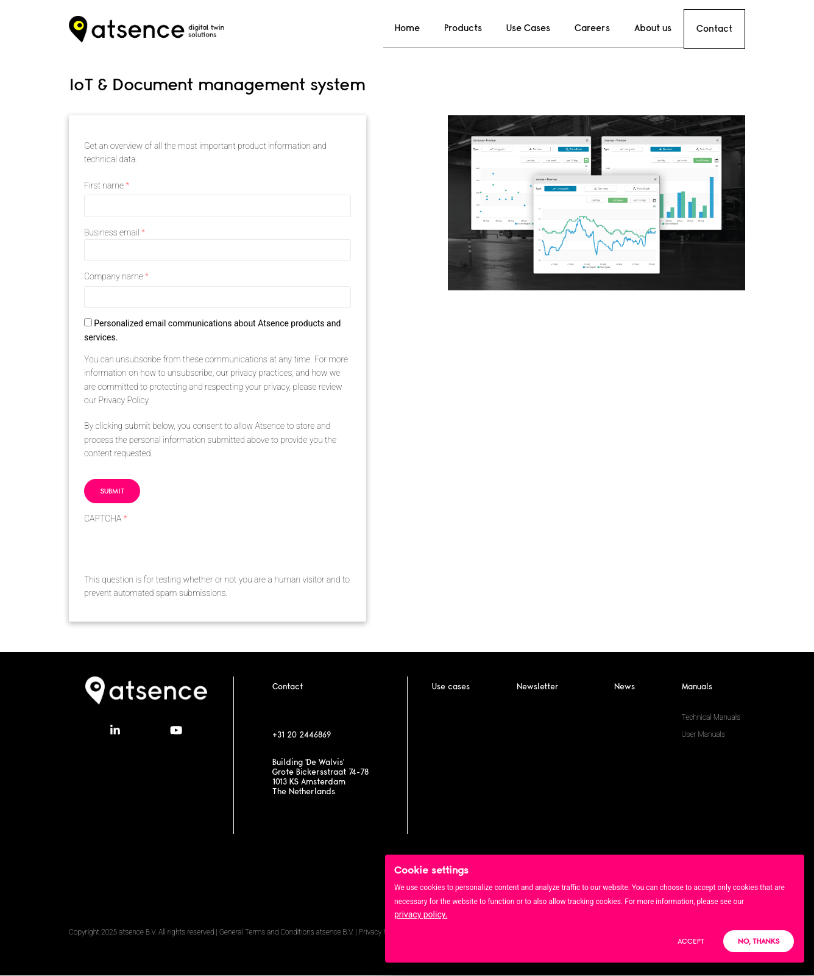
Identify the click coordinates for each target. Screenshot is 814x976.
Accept (691, 943)
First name (104, 185)
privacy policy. (420, 917)
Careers (597, 27)
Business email (112, 232)
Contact (714, 28)
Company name (113, 276)
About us (651, 27)
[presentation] (176, 549)
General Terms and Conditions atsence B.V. (286, 932)
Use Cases (539, 27)
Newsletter (538, 687)
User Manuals (703, 734)
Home (430, 27)
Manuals (697, 687)
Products (480, 27)
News (624, 687)
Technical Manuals (711, 717)
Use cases (451, 687)
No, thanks (758, 943)
